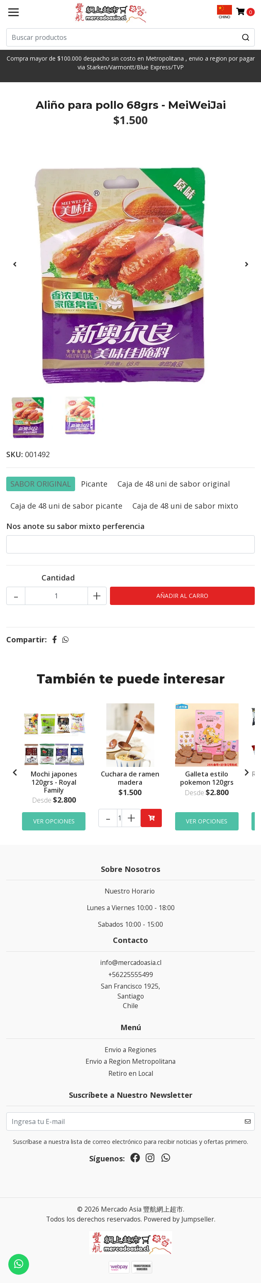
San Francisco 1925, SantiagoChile (130, 996)
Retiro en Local (130, 1073)
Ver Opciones (54, 821)
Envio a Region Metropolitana (130, 1061)
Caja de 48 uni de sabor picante (66, 506)
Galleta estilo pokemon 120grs (207, 777)
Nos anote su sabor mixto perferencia (75, 526)
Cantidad (58, 578)
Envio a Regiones (130, 1049)
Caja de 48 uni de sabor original (173, 484)
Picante (94, 484)
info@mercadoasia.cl (130, 962)
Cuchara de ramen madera (130, 777)
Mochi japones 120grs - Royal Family (54, 781)
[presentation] (14, 264)
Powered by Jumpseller (179, 1219)
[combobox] (130, 37)
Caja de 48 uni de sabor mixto (185, 506)
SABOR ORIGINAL (40, 484)
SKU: (14, 454)
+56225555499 (130, 974)
